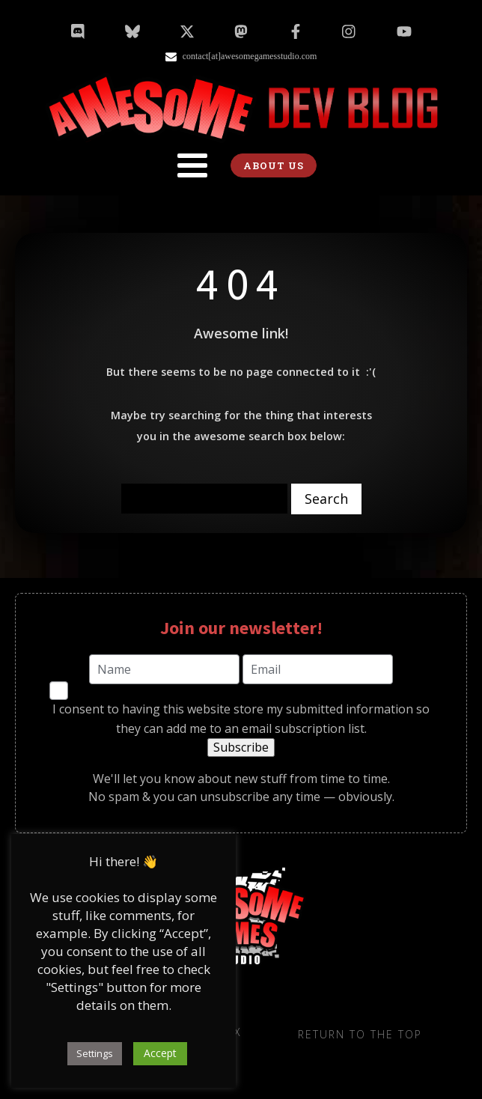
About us (273, 165)
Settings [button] (94, 1053)
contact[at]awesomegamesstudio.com (250, 56)
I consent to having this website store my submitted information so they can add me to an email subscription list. (241, 719)
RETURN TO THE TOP (360, 1034)
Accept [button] (160, 1053)
